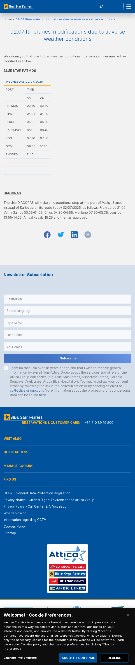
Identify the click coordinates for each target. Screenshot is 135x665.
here (42, 395)
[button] (67, 299)
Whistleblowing (15, 513)
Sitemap (10, 533)
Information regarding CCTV (25, 520)
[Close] (128, 618)
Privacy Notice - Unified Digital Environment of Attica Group (49, 500)
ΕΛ (101, 6)
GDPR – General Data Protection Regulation (37, 493)
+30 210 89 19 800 (99, 422)
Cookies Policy (15, 526)
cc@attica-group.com (26, 390)
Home (8, 19)
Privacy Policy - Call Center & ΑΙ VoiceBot (35, 506)
